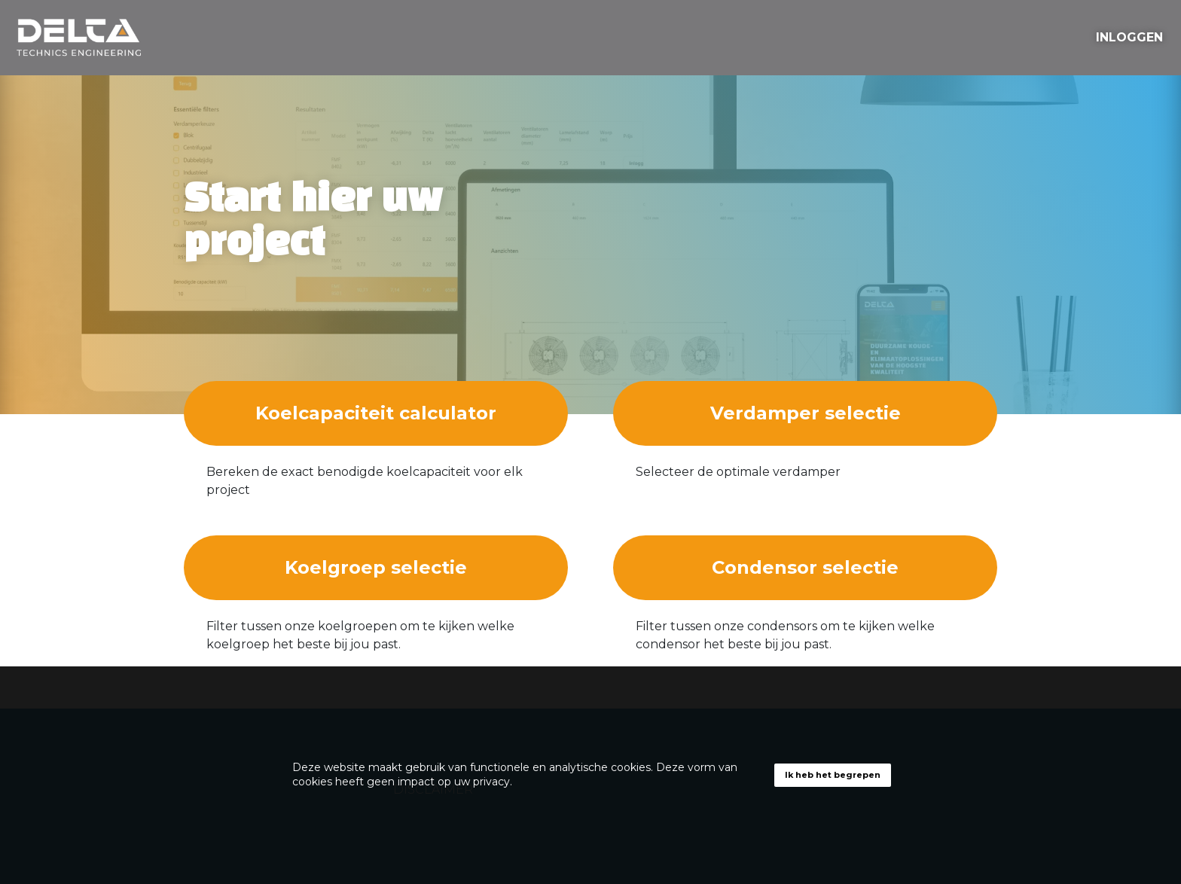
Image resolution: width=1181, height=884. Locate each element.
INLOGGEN (1129, 37)
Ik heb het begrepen (832, 775)
